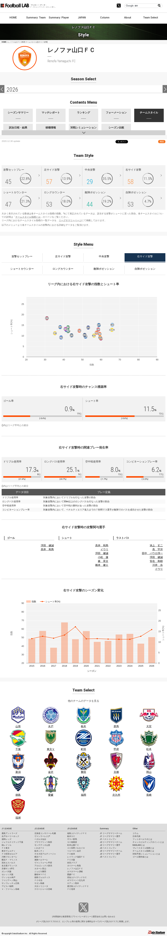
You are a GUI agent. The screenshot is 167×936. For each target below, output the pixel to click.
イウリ (104, 549)
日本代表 (136, 836)
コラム (135, 833)
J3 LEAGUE (72, 828)
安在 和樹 (156, 561)
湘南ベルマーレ (41, 860)
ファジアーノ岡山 (9, 880)
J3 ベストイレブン (108, 857)
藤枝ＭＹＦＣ (40, 874)
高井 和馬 (47, 549)
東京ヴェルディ (8, 851)
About (127, 17)
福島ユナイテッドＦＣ (77, 833)
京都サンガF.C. (8, 868)
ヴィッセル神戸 (8, 877)
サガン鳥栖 (39, 883)
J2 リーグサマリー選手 (110, 845)
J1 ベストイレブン (108, 839)
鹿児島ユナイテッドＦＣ (78, 886)
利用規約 (57, 916)
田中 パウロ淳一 (152, 553)
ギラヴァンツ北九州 (76, 880)
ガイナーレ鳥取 (74, 866)
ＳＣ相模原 (72, 842)
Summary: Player (59, 17)
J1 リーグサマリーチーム (111, 833)
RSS (162, 141)
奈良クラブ (72, 863)
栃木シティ (39, 851)
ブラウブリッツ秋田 (43, 842)
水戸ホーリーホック (10, 836)
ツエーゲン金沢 (74, 851)
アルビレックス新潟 (43, 866)
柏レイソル (6, 845)
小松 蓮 (103, 557)
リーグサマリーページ (70, 220)
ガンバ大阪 (6, 871)
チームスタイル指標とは (27, 217)
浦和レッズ (6, 839)
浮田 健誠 (47, 545)
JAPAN (82, 17)
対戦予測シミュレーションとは (146, 854)
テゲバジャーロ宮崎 (43, 889)
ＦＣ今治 (38, 880)
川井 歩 (157, 565)
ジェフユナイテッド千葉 (12, 842)
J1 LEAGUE (7, 828)
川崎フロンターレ (9, 857)
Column (104, 17)
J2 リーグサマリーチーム (111, 842)
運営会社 (97, 916)
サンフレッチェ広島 (10, 883)
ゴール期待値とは (140, 857)
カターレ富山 (40, 868)
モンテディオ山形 (42, 845)
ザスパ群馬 (72, 839)
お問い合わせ (108, 916)
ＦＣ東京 (5, 848)
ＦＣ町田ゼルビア (9, 854)
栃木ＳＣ (71, 836)
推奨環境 (66, 916)
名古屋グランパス (9, 866)
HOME (13, 17)
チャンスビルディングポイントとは (148, 842)
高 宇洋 (157, 549)
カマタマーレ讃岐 (75, 871)
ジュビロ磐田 (40, 871)
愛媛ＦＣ (71, 874)
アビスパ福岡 (7, 886)
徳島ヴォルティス (42, 877)
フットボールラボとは (142, 839)
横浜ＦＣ (38, 857)
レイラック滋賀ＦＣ (76, 857)
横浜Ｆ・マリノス (9, 860)
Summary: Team (36, 17)
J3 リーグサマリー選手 (110, 854)
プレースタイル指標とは (143, 848)
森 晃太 (103, 561)
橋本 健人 (101, 565)
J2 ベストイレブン (108, 848)
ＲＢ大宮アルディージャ (45, 854)
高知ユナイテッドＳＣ (77, 877)
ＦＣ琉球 (71, 889)
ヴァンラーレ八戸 (42, 836)
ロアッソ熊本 (73, 883)
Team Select (150, 17)
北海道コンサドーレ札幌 (45, 833)
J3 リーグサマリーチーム (111, 851)
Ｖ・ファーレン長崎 (10, 889)
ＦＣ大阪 (71, 860)
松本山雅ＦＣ (73, 845)
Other (135, 828)
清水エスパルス (8, 863)
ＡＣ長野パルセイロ (76, 848)
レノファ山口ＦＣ (75, 868)
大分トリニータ (41, 886)
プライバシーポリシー (81, 916)
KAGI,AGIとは (139, 845)
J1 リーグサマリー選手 (110, 836)
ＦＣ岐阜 (71, 854)
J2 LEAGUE (39, 828)
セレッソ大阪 (7, 874)
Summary (104, 828)
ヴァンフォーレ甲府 (43, 863)
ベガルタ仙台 (40, 839)
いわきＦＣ (39, 848)
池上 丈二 (156, 545)
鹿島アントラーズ (9, 833)
